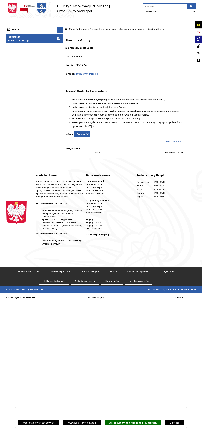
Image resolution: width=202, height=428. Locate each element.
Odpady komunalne (18, 374)
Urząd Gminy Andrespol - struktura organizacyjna (118, 21)
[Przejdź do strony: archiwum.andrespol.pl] (198, 46)
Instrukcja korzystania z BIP (23, 350)
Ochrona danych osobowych (38, 422)
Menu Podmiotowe (18, 39)
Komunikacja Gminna (19, 380)
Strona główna (15, 27)
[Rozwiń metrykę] (82, 126)
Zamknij (174, 422)
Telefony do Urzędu (18, 403)
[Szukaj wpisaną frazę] (191, 6)
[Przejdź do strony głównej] (58, 8)
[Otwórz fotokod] (198, 60)
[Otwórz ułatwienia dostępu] (198, 24)
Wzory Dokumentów (19, 397)
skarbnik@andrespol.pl (86, 65)
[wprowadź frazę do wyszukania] (165, 6)
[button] (61, 39)
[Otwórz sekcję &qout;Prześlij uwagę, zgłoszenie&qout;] (198, 53)
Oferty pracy (14, 362)
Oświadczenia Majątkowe (21, 385)
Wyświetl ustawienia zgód (82, 422)
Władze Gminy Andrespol (21, 335)
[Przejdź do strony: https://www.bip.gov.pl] (198, 31)
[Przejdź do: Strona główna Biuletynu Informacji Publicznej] (66, 21)
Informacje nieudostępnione (23, 391)
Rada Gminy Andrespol (20, 329)
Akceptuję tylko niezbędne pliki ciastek (133, 422)
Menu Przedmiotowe (19, 323)
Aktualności (14, 33)
